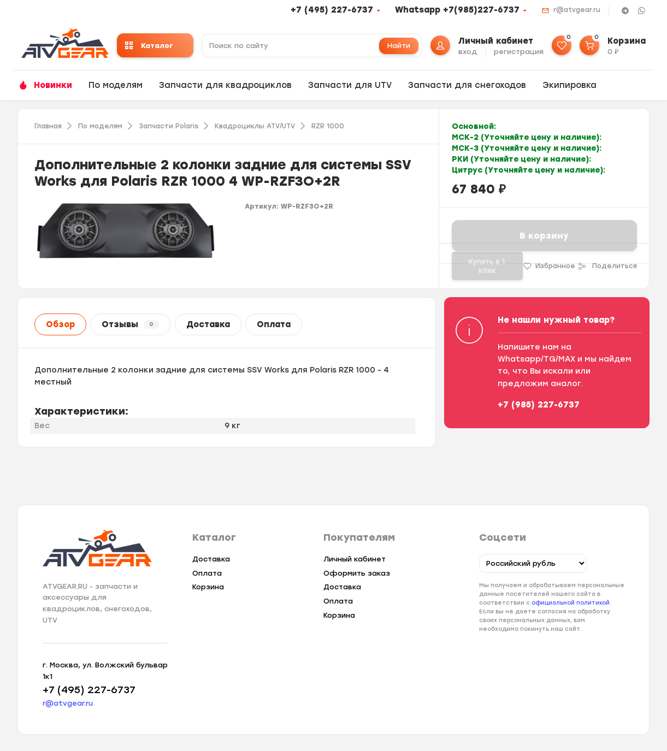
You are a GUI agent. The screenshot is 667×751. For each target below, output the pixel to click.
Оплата (274, 324)
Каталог (149, 46)
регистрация (519, 52)
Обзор (60, 324)
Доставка (208, 324)
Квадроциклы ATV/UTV (255, 126)
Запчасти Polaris (168, 126)
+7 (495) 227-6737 (332, 10)
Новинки (53, 85)
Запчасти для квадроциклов (225, 85)
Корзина (208, 587)
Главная (48, 126)
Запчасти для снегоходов (467, 85)
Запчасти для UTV (350, 85)
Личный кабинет (354, 559)
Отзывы (130, 324)
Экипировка (569, 85)
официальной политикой (571, 602)
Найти (398, 46)
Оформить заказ (356, 573)
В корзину (544, 235)
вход (467, 52)
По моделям (115, 85)
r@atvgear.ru (576, 10)
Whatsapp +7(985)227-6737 (457, 10)
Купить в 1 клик (487, 266)
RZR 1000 (327, 126)
